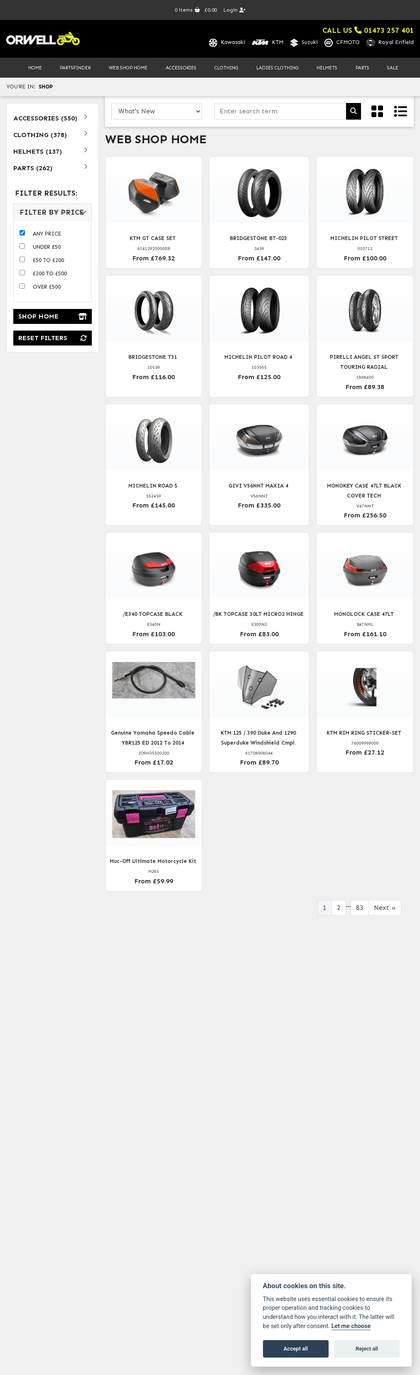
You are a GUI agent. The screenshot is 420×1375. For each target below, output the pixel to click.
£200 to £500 (50, 274)
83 (360, 908)
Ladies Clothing (277, 68)
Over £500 (47, 287)
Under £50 (47, 247)
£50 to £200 (48, 260)
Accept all (296, 1349)
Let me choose (351, 1326)
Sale (392, 68)
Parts (362, 68)
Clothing (226, 68)
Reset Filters (52, 339)
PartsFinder (75, 68)
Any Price (47, 234)
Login (235, 10)
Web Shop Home (128, 68)
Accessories (181, 68)
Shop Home (52, 317)
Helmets (327, 68)
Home (35, 68)
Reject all (367, 1349)
